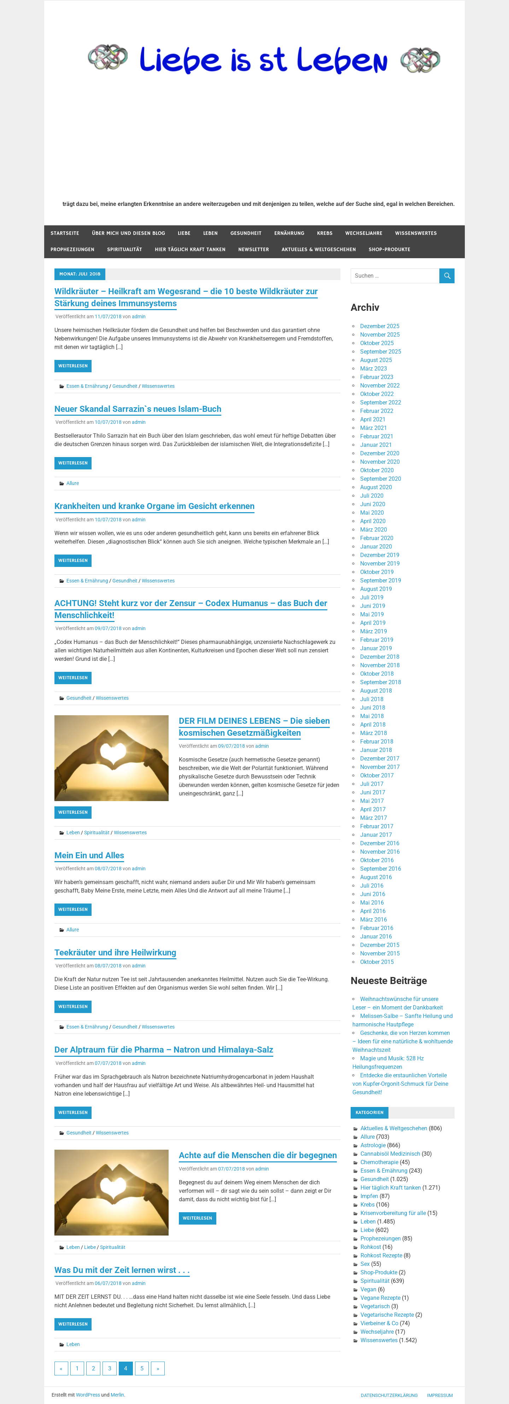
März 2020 (373, 529)
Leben (210, 233)
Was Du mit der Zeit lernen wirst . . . (122, 1270)
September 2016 (380, 868)
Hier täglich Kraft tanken (190, 249)
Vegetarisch (375, 1306)
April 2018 (373, 724)
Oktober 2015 (377, 962)
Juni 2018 (372, 707)
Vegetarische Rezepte (387, 1314)
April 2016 (373, 911)
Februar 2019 (376, 639)
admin (139, 316)
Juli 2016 (372, 885)
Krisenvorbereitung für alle (393, 1213)
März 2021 (373, 428)
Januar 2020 (376, 546)
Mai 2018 (372, 716)
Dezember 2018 (379, 656)
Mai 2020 (372, 512)
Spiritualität (124, 249)
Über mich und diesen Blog (128, 233)
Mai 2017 (372, 801)
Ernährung (289, 233)
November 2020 (380, 461)
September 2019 (380, 580)
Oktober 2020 (377, 470)
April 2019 (373, 623)
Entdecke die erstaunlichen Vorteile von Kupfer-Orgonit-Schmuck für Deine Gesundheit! (400, 1084)
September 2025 (380, 351)
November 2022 (380, 385)
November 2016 (380, 851)
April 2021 (373, 419)
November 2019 (380, 563)
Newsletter (253, 249)
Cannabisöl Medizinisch (390, 1153)
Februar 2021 (376, 436)
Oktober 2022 (377, 394)
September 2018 (380, 682)
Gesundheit (246, 233)
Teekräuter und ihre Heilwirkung (115, 953)
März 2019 (373, 631)
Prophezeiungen (72, 249)
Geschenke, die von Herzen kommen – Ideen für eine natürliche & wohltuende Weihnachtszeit (402, 1041)
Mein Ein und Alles (89, 855)
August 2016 (376, 877)
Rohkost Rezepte (381, 1255)
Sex (365, 1264)
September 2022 (380, 402)
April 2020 (373, 521)
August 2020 (376, 487)
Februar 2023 (376, 377)
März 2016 (373, 919)
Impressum (440, 1395)
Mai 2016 (372, 902)
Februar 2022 (376, 411)
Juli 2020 (372, 495)
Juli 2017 (372, 784)
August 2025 (376, 360)
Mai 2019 (372, 614)
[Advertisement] (258, 142)
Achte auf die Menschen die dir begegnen (258, 1155)
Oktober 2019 (377, 572)
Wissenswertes (416, 233)
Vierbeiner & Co (379, 1323)
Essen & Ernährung (87, 386)
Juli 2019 (372, 597)
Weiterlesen (73, 366)
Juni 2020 (372, 504)
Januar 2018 (376, 750)
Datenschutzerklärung (389, 1395)
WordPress (88, 1395)
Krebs (325, 233)
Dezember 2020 (379, 453)
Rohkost (371, 1247)
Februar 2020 (376, 538)
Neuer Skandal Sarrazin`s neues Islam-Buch (137, 409)
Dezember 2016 (379, 843)
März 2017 (373, 817)
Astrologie (373, 1145)
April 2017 (373, 809)
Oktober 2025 (377, 343)
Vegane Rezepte (380, 1298)
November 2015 (380, 953)
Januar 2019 (376, 648)
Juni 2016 (372, 894)
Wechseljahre (363, 233)
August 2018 (376, 690)
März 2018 (373, 733)
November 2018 (380, 665)
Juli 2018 (372, 699)
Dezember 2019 (379, 555)
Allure (72, 483)
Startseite (65, 233)
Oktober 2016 (377, 860)
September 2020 (380, 478)
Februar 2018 (376, 741)
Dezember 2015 (379, 945)
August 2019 (376, 589)
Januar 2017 (376, 834)
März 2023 (373, 368)
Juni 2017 (372, 792)
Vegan (368, 1289)
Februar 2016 (376, 928)
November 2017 (380, 767)
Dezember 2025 (379, 326)
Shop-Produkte (389, 249)
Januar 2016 (376, 936)
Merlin (117, 1395)
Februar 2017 (376, 826)
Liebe (184, 233)
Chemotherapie (379, 1162)
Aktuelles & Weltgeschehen (319, 249)
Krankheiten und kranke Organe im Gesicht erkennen (154, 506)
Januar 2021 (376, 445)
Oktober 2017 (377, 775)
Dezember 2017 (379, 758)
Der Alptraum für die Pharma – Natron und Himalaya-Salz (163, 1050)
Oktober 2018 (377, 673)
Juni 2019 (372, 606)
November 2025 (380, 334)
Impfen (369, 1196)
